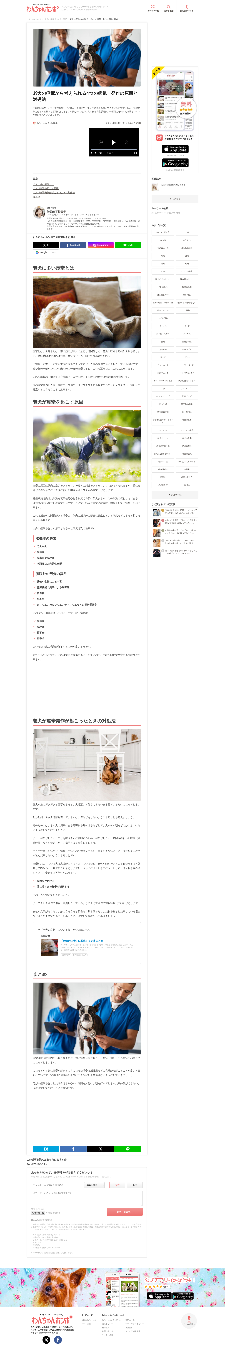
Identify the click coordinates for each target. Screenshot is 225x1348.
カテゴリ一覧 (153, 11)
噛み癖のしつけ (186, 279)
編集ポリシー (107, 1324)
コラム (163, 271)
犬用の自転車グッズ (186, 381)
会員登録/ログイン (187, 11)
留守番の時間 (163, 412)
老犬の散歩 (187, 446)
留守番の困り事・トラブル (163, 421)
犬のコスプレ (186, 388)
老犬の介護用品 (186, 430)
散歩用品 (187, 295)
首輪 (163, 342)
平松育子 (60, 211)
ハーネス (187, 334)
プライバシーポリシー (134, 1324)
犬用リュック (163, 373)
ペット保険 (86, 1324)
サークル (163, 326)
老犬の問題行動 (163, 446)
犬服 (163, 388)
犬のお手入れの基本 (186, 462)
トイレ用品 (163, 318)
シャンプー (187, 349)
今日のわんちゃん (88, 1320)
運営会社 (129, 1327)
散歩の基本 (187, 287)
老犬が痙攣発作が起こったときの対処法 (54, 192)
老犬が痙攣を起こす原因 (46, 188)
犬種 (187, 232)
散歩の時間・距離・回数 (163, 303)
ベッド (187, 326)
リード (163, 357)
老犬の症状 (163, 462)
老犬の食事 (187, 438)
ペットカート (163, 365)
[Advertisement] (59, 147)
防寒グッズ (187, 396)
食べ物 (163, 240)
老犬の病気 (187, 454)
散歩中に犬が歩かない (187, 303)
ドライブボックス (186, 373)
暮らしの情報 (186, 248)
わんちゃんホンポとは (111, 1320)
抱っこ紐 (163, 404)
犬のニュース (163, 248)
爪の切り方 (163, 485)
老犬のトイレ (163, 438)
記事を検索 (168, 11)
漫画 (163, 264)
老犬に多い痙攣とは (43, 184)
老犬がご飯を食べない (163, 454)
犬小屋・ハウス (163, 334)
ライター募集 (107, 1335)
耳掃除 (187, 485)
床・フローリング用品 (163, 381)
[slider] (114, 149)
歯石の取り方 (186, 477)
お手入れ (187, 240)
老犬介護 (163, 430)
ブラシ (187, 357)
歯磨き (163, 477)
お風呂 (187, 469)
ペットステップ (163, 396)
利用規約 (105, 1327)
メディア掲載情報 (132, 1331)
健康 (187, 256)
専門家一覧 (130, 1320)
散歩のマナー (163, 310)
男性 (134, 1185)
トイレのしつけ (163, 287)
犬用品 (187, 310)
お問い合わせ (107, 1331)
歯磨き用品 (187, 342)
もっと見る (175, 199)
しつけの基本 (186, 271)
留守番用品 (187, 412)
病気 (163, 256)
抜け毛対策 (163, 469)
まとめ (36, 196)
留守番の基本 (186, 404)
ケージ (187, 318)
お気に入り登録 (134, 123)
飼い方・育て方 (163, 232)
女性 (117, 1185)
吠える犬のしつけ (162, 279)
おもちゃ (163, 349)
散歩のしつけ (163, 295)
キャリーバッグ (186, 365)
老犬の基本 (187, 420)
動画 (187, 264)
